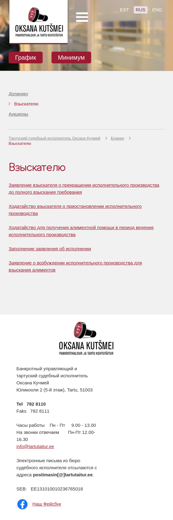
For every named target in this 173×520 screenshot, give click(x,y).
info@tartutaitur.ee (35, 446)
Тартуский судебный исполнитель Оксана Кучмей (54, 138)
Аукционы (18, 114)
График (25, 57)
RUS (140, 9)
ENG (157, 9)
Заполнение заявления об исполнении (50, 248)
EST (124, 9)
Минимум (71, 57)
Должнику (18, 93)
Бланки (117, 138)
